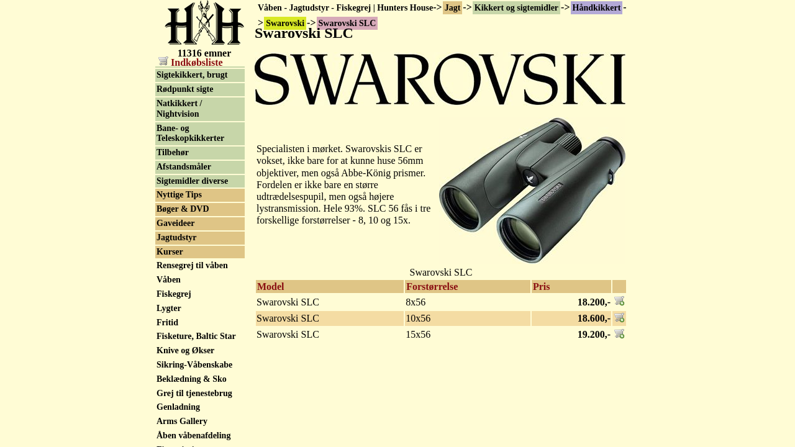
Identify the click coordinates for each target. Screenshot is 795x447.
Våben (169, 372)
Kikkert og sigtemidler (516, 7)
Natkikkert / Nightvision (179, 201)
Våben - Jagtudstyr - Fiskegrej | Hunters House (345, 7)
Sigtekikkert (179, 153)
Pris (541, 286)
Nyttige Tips (179, 287)
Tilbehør (173, 245)
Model (270, 286)
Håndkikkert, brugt (193, 139)
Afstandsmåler (184, 259)
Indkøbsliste (190, 62)
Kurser (170, 344)
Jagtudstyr (177, 330)
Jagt (453, 7)
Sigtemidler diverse (192, 273)
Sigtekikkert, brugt (192, 167)
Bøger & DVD (183, 301)
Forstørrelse (432, 286)
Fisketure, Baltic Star (196, 428)
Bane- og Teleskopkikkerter (190, 226)
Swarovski (176, 72)
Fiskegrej (174, 386)
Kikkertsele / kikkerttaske (180, 120)
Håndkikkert (597, 7)
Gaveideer (175, 315)
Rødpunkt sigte (185, 181)
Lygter (169, 400)
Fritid (167, 415)
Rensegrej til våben (192, 358)
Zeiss (166, 100)
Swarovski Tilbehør (193, 86)
